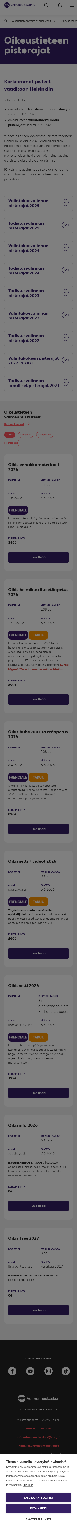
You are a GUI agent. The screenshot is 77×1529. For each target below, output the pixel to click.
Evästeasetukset (38, 1519)
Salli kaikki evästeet (38, 1497)
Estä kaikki (38, 1508)
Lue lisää (28, 1484)
